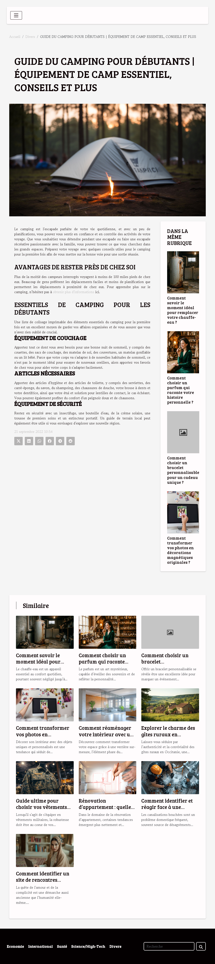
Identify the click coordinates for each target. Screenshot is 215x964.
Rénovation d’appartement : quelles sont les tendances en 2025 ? (106, 810)
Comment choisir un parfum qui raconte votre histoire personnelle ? (180, 390)
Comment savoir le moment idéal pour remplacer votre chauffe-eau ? (182, 310)
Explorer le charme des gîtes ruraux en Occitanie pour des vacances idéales (168, 737)
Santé (62, 946)
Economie (15, 946)
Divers (30, 36)
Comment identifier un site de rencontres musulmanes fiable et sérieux (42, 883)
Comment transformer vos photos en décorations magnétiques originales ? (180, 550)
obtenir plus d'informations (73, 291)
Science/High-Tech (88, 946)
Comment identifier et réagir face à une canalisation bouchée (167, 807)
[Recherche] (169, 946)
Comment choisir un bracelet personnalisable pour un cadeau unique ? (183, 470)
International (40, 946)
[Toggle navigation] (16, 15)
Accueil (14, 36)
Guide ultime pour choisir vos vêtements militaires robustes (41, 807)
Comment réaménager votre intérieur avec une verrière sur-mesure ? (107, 734)
